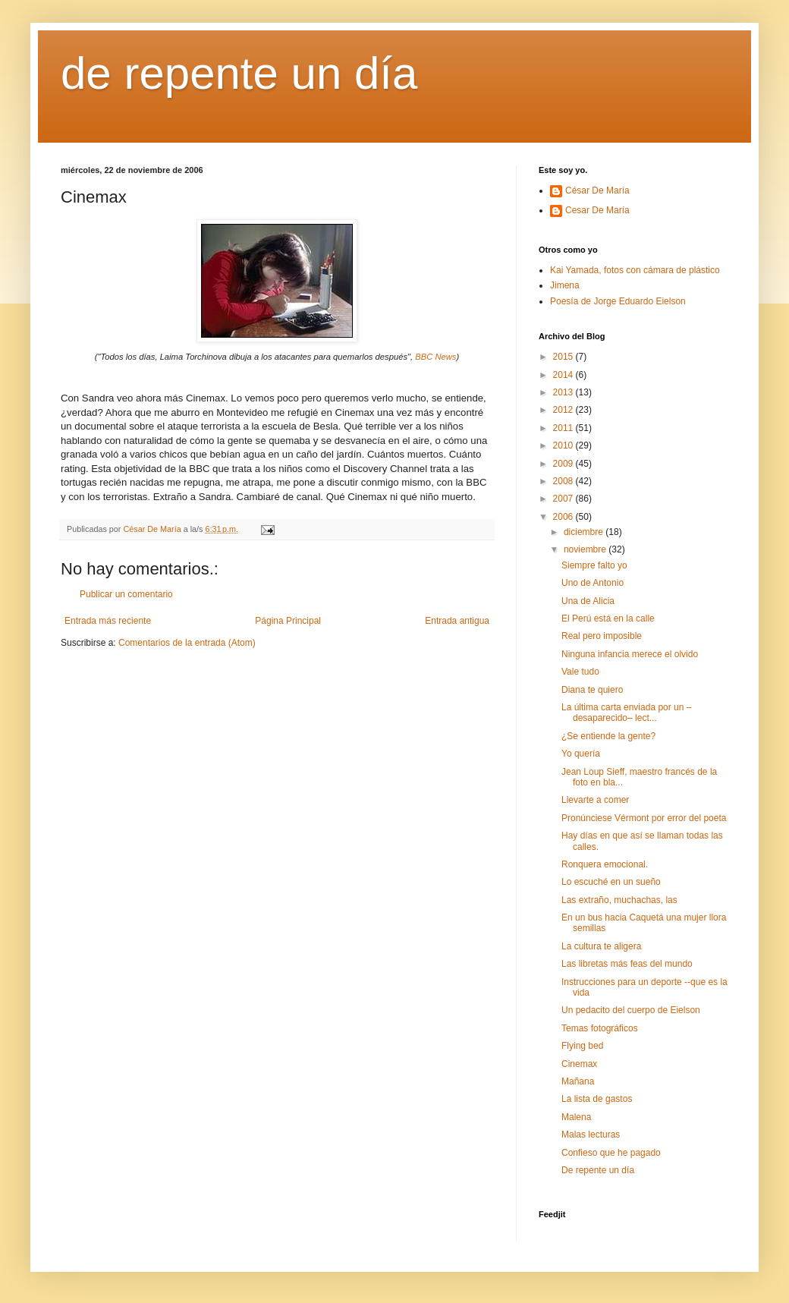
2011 (564, 428)
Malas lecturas (590, 1134)
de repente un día (239, 73)
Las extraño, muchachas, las (619, 900)
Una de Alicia (588, 601)
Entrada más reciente (107, 620)
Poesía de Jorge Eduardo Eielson (618, 301)
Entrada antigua (457, 620)
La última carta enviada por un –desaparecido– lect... (626, 712)
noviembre (586, 549)
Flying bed (582, 1045)
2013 (564, 392)
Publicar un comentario (126, 594)
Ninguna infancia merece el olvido (629, 654)
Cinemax (579, 1064)
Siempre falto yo (594, 565)
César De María (597, 190)
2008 (564, 481)
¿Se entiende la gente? (608, 736)
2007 (564, 498)
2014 (564, 375)
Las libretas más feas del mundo (627, 963)
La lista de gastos (596, 1099)
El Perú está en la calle (608, 618)
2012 (564, 409)
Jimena (565, 285)
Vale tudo (580, 671)
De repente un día (597, 1170)
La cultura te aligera (601, 946)
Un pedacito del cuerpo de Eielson (630, 1010)
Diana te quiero (592, 690)
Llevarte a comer (595, 800)
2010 (564, 445)
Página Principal (288, 620)
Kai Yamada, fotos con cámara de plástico (635, 270)
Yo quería (580, 753)
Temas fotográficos (599, 1028)
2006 (564, 516)
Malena (576, 1117)
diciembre (584, 532)
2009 (564, 463)
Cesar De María (597, 210)
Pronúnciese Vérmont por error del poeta (643, 818)
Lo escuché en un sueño (611, 882)
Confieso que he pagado (611, 1152)
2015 (564, 356)
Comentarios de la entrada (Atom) (187, 642)
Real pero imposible (601, 636)
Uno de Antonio (592, 583)
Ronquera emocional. (604, 864)
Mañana (577, 1081)
